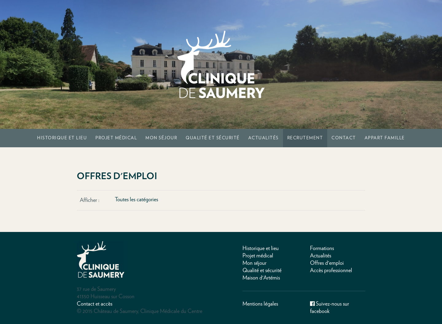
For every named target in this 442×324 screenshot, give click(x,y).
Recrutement (305, 138)
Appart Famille (385, 138)
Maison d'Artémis (261, 278)
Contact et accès (94, 304)
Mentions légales (260, 304)
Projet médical (116, 138)
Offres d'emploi (327, 263)
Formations (322, 248)
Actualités (263, 138)
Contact (344, 138)
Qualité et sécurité (213, 138)
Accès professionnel (331, 270)
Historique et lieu (62, 138)
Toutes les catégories (136, 199)
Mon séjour (161, 138)
